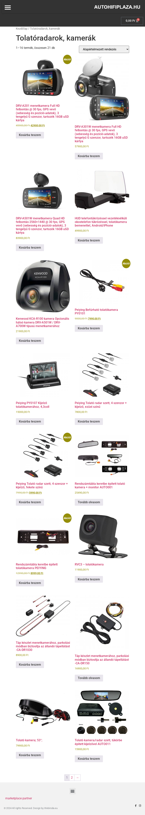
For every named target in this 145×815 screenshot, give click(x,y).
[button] (72, 791)
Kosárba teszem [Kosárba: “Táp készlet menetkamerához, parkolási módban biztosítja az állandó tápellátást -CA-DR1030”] (30, 664)
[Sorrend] (104, 49)
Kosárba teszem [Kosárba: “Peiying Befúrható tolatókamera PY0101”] (89, 328)
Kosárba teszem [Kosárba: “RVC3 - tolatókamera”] (89, 579)
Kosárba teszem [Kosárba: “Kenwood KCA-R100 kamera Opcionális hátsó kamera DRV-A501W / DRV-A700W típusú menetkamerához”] (30, 341)
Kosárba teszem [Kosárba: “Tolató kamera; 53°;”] (30, 755)
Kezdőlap (21, 28)
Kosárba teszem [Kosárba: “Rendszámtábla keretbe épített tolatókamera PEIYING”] (30, 583)
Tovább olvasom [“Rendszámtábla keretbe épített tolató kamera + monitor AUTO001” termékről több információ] (89, 502)
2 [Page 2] (72, 777)
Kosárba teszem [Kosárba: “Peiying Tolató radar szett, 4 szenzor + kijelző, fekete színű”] (30, 502)
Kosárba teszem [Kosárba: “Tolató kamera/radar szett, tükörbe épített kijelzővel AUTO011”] (89, 758)
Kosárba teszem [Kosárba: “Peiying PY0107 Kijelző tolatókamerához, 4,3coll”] (30, 421)
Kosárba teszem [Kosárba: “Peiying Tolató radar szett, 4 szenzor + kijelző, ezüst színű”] (89, 421)
